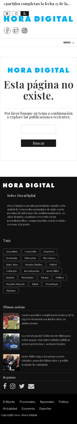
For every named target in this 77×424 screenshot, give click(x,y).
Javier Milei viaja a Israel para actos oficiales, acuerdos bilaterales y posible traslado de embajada (45, 360)
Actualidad (10, 408)
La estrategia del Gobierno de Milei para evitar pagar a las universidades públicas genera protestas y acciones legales (46, 340)
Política (60, 277)
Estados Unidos (33, 264)
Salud (35, 284)
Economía (11, 258)
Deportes (49, 251)
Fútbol (53, 264)
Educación (30, 258)
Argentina (11, 251)
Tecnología (51, 284)
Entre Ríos (12, 264)
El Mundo (9, 402)
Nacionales (27, 277)
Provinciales (27, 402)
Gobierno (11, 270)
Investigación (31, 270)
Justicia (10, 277)
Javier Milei (52, 270)
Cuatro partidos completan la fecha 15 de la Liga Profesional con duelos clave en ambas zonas (48, 319)
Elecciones (49, 258)
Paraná (44, 277)
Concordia (30, 251)
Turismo (11, 290)
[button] (7, 13)
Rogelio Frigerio (15, 284)
